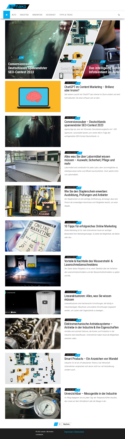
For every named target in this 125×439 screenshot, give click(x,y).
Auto (14, 15)
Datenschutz (79, 432)
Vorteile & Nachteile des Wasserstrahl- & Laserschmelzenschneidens (88, 262)
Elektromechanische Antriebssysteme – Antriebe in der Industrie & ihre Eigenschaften (91, 325)
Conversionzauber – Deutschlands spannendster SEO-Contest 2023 (27, 68)
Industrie (24, 15)
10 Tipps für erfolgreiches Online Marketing (90, 226)
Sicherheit (51, 15)
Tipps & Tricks (66, 15)
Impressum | (69, 432)
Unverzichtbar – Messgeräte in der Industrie (90, 393)
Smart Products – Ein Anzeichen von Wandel (75, 70)
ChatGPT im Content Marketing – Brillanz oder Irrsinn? (89, 88)
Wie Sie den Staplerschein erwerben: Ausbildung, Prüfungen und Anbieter (86, 193)
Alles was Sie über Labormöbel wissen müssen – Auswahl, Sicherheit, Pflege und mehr (89, 160)
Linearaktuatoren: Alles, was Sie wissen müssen (87, 297)
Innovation (37, 15)
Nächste (66, 424)
